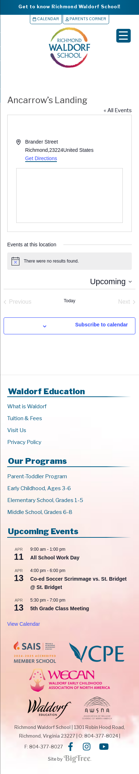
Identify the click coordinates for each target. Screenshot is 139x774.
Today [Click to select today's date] (69, 300)
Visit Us (16, 430)
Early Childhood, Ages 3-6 (39, 488)
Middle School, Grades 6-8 (39, 512)
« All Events (118, 110)
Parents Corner (86, 19)
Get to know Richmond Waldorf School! (69, 6)
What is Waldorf (26, 406)
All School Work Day (55, 557)
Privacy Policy (24, 442)
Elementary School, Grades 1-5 (45, 500)
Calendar (46, 19)
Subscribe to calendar (101, 324)
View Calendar (23, 624)
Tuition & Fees (24, 418)
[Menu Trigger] (123, 36)
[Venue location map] (69, 195)
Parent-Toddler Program (37, 476)
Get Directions (41, 158)
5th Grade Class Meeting (59, 608)
